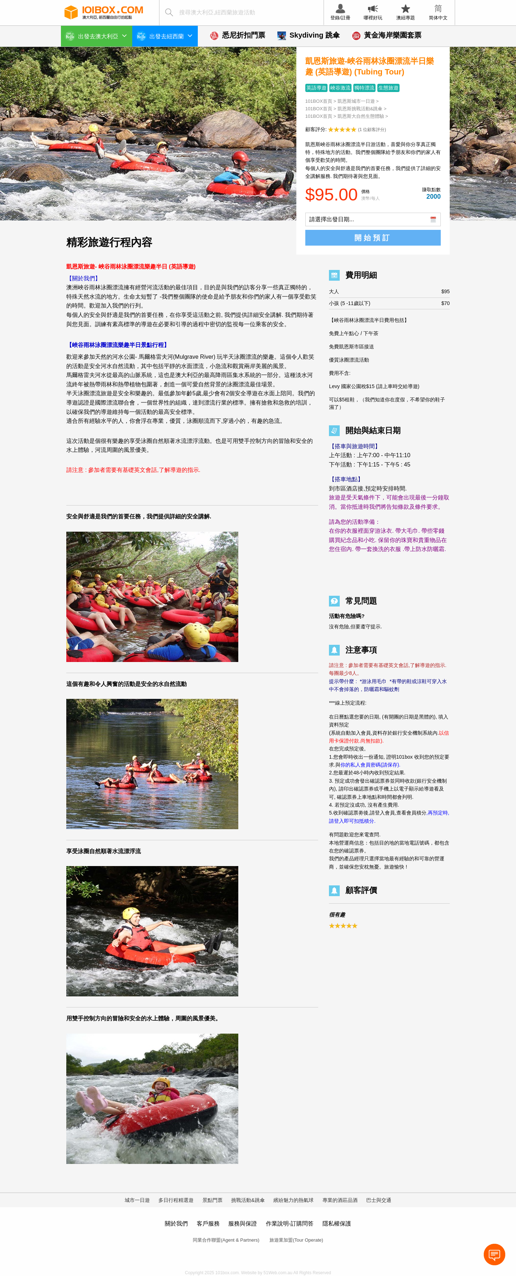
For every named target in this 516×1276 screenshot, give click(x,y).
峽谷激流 (340, 88)
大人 (389, 291)
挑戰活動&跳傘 (247, 1200)
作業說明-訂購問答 (290, 1224)
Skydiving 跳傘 (308, 35)
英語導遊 (316, 88)
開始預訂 (373, 238)
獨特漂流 (364, 88)
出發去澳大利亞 (102, 35)
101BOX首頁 (318, 101)
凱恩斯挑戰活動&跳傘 (360, 108)
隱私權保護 (336, 1224)
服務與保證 (242, 1224)
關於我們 (176, 1224)
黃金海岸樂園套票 (386, 35)
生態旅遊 (388, 88)
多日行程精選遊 (176, 1200)
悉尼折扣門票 (237, 35)
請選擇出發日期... (331, 219)
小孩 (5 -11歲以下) (389, 303)
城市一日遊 (137, 1200)
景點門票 (212, 1200)
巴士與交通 (378, 1200)
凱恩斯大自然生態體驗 (362, 116)
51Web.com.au (277, 1272)
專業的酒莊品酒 (340, 1200)
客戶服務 (208, 1224)
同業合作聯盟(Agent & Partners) (226, 1240)
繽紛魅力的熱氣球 (293, 1200)
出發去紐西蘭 (170, 35)
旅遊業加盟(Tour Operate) (296, 1240)
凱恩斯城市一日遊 (356, 101)
